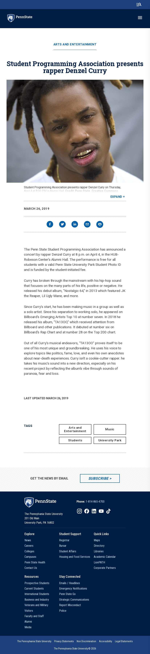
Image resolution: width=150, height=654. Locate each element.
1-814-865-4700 (95, 501)
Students (75, 440)
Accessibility (105, 641)
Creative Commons (105, 191)
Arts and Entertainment (75, 44)
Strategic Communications (74, 599)
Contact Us (30, 568)
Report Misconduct (70, 605)
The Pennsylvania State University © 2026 (75, 648)
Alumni (28, 621)
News (27, 540)
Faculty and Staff (34, 616)
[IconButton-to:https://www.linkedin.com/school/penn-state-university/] (94, 511)
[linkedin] (74, 224)
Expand (116, 196)
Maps (97, 540)
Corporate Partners (105, 568)
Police (62, 610)
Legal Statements (124, 641)
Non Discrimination (86, 641)
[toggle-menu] (140, 17)
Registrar (64, 540)
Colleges (29, 551)
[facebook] (50, 224)
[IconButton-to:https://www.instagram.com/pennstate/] (79, 511)
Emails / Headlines (69, 583)
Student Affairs (67, 551)
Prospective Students (36, 583)
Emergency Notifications (73, 588)
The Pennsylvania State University (34, 641)
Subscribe (98, 478)
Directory (99, 545)
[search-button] (139, 4)
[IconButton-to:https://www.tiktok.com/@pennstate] (108, 511)
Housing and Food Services (74, 556)
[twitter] (62, 224)
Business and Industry (36, 599)
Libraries (99, 551)
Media (27, 627)
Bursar (62, 545)
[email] (87, 224)
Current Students (34, 588)
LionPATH (99, 562)
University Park (110, 440)
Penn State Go (67, 594)
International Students (36, 594)
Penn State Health (34, 562)
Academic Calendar (105, 556)
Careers (28, 545)
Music (109, 429)
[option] (90, 501)
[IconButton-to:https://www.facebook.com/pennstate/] (87, 511)
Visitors (28, 610)
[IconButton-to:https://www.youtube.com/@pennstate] (101, 511)
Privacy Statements (64, 641)
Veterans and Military (36, 605)
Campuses (30, 556)
